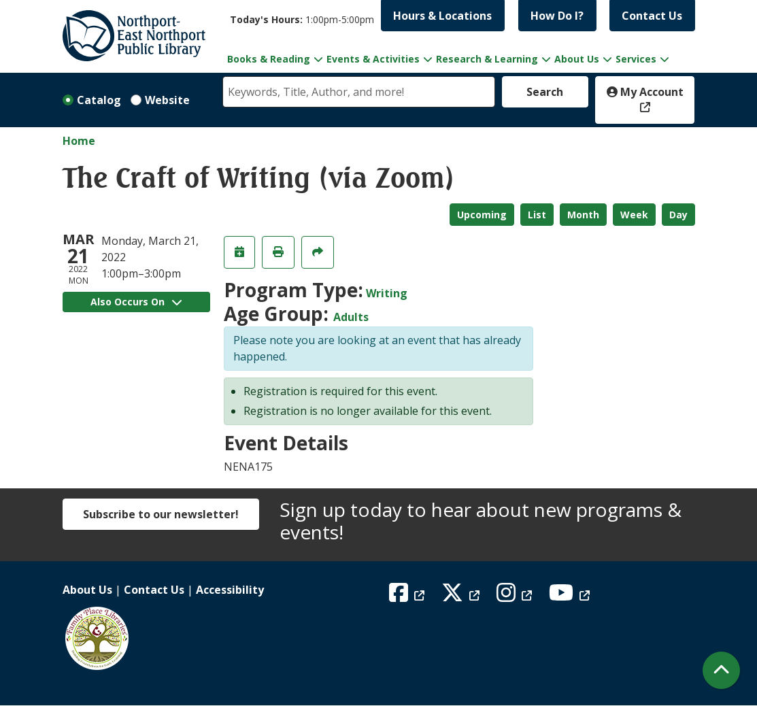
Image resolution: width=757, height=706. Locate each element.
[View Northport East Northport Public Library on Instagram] (516, 596)
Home (79, 140)
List (537, 214)
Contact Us (652, 15)
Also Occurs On (136, 301)
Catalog (99, 100)
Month (583, 214)
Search (544, 91)
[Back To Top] (721, 670)
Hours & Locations (442, 15)
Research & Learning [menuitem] (487, 58)
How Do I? (557, 15)
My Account (645, 91)
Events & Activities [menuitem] (373, 58)
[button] (302, 19)
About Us (87, 589)
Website (167, 100)
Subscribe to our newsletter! (161, 514)
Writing (386, 293)
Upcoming (482, 214)
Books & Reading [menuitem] (268, 58)
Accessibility (230, 589)
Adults (351, 316)
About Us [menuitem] (576, 58)
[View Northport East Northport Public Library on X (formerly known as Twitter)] (462, 596)
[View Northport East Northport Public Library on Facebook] (408, 596)
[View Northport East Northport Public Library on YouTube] (571, 596)
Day (678, 214)
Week (634, 214)
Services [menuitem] (636, 58)
